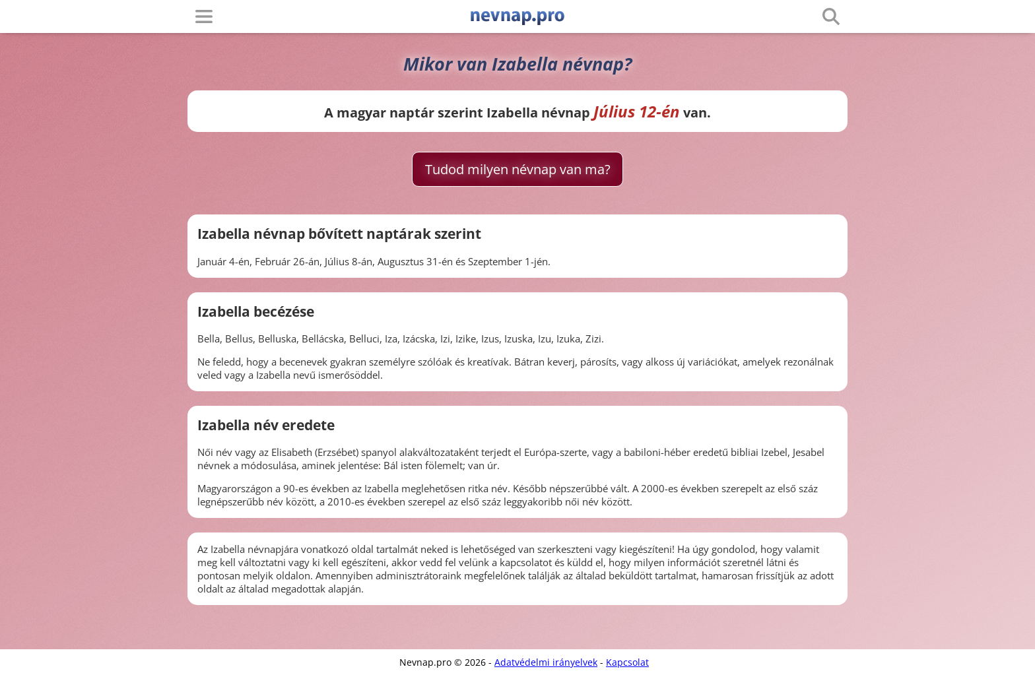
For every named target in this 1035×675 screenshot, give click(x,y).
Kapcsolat (627, 662)
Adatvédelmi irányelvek (545, 662)
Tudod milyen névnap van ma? (518, 169)
